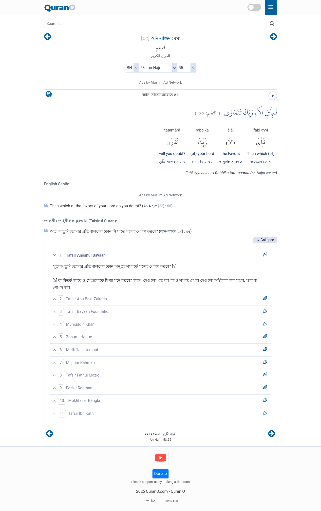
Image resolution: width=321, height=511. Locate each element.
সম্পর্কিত (149, 501)
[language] (48, 95)
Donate (160, 473)
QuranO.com (157, 491)
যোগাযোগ (171, 501)
